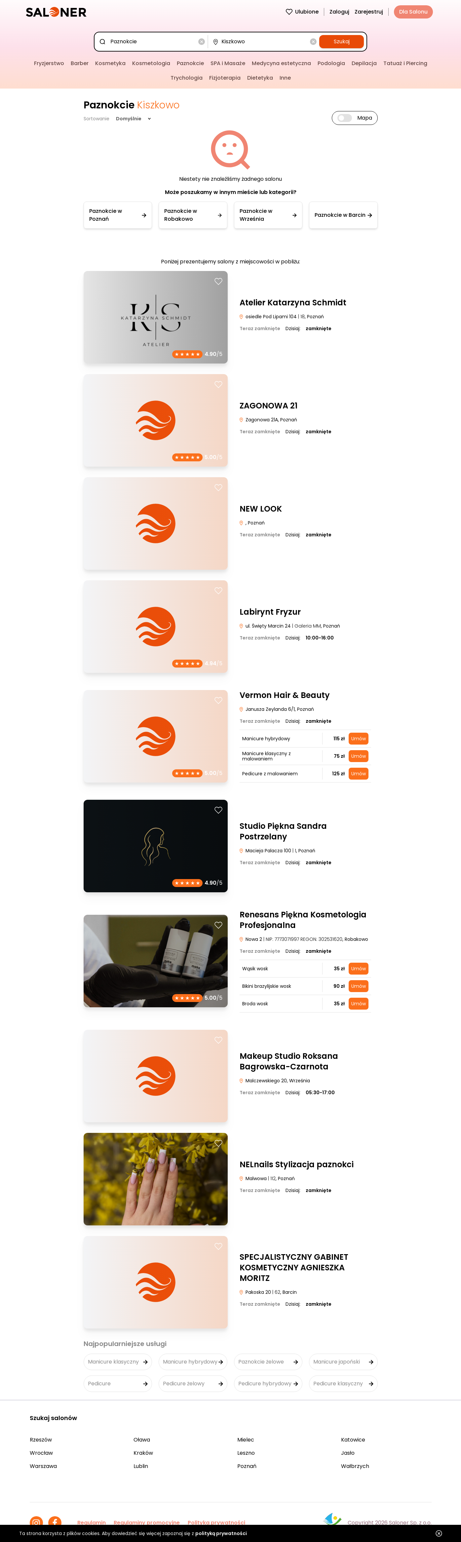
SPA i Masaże (228, 63)
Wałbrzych (355, 1466)
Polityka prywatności (216, 1522)
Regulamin (91, 1522)
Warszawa (43, 1466)
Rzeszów (41, 1440)
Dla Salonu (413, 12)
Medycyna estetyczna (281, 63)
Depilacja (364, 63)
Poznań (246, 1466)
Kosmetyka (110, 63)
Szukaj (342, 41)
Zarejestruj (369, 12)
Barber (80, 63)
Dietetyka (260, 78)
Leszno (246, 1453)
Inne (285, 78)
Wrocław (41, 1453)
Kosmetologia (151, 63)
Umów (358, 738)
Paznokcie (190, 63)
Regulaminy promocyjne (147, 1522)
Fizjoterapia (225, 78)
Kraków (143, 1453)
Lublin (141, 1466)
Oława (142, 1440)
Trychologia (187, 78)
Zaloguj (339, 12)
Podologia (331, 63)
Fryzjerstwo (49, 63)
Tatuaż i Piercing (405, 63)
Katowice (353, 1440)
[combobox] (152, 41)
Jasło (348, 1453)
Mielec (245, 1440)
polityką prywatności (221, 1533)
